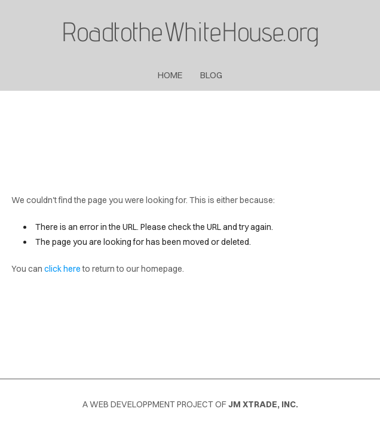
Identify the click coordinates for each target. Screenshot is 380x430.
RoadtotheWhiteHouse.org (190, 31)
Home (170, 75)
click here (62, 268)
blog (211, 75)
